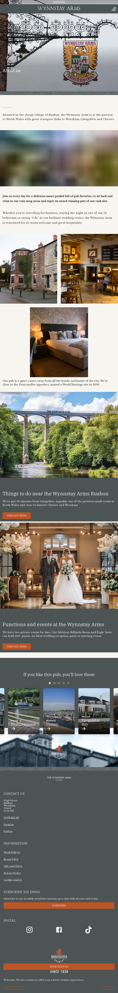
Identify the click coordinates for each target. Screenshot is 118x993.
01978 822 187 (11, 817)
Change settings (14, 986)
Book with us (59, 966)
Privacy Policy (12, 873)
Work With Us (12, 852)
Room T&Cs (11, 859)
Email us (9, 824)
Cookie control (13, 879)
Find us (8, 831)
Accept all (107, 986)
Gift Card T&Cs (13, 866)
